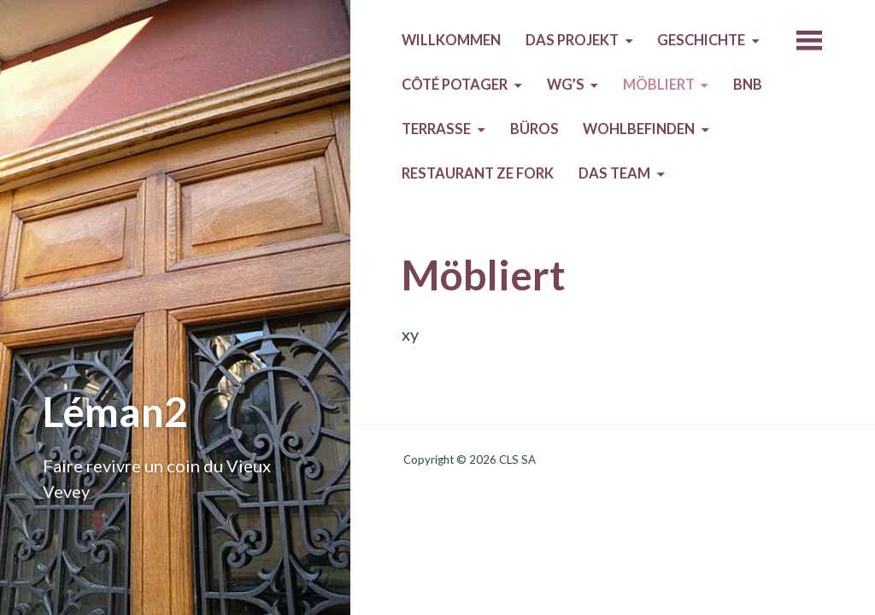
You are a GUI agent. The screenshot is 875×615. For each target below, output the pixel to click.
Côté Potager (455, 84)
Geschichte (701, 40)
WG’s (565, 84)
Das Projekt (572, 40)
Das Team (614, 173)
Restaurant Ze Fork (478, 173)
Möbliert (659, 84)
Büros (534, 129)
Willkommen (451, 40)
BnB (747, 84)
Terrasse (436, 129)
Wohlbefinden (639, 129)
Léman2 (115, 411)
